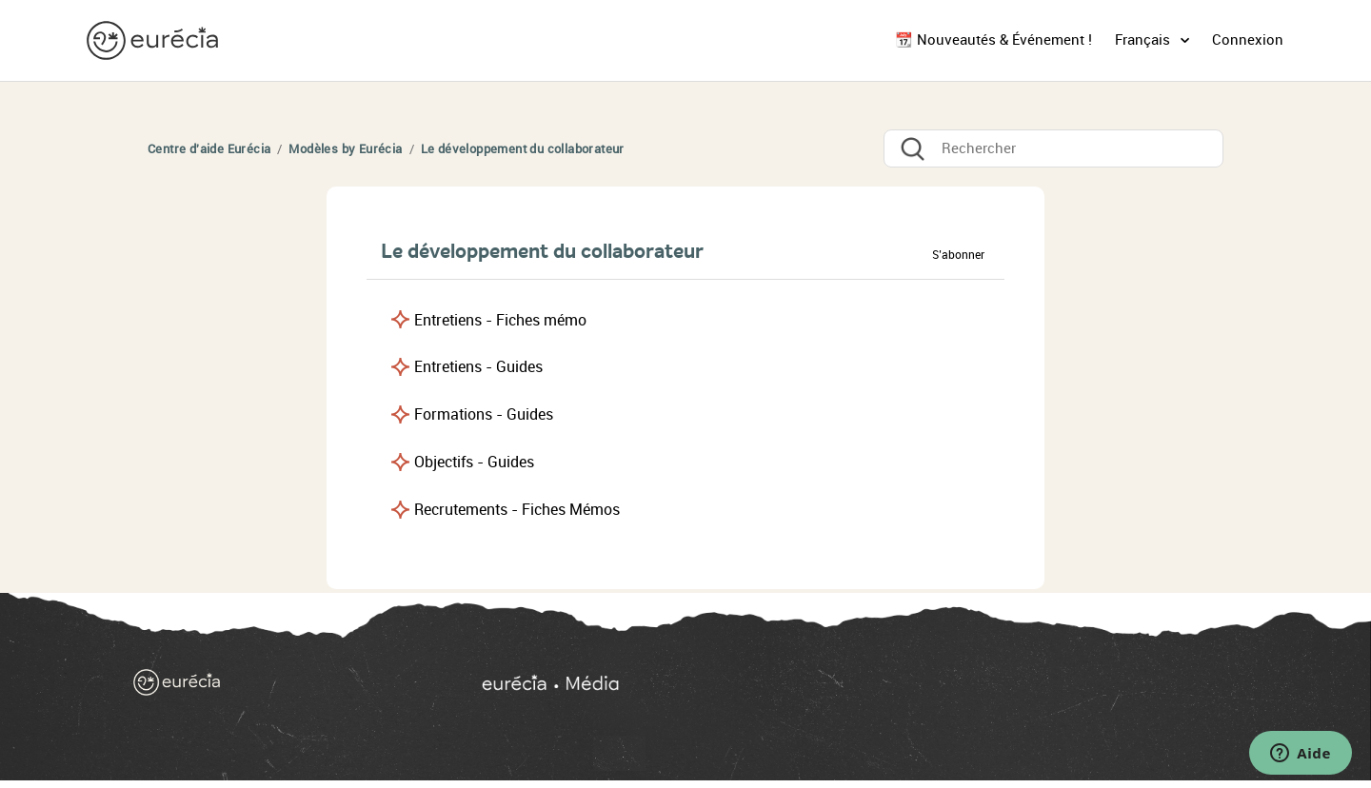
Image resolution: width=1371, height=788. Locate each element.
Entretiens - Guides (478, 367)
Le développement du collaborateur (523, 149)
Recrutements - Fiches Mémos (517, 510)
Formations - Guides (483, 414)
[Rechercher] (1053, 148)
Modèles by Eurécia (345, 149)
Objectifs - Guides (474, 462)
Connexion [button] (1247, 40)
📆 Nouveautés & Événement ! (993, 40)
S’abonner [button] (958, 255)
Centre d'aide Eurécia (209, 149)
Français (1144, 40)
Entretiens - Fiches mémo (500, 320)
